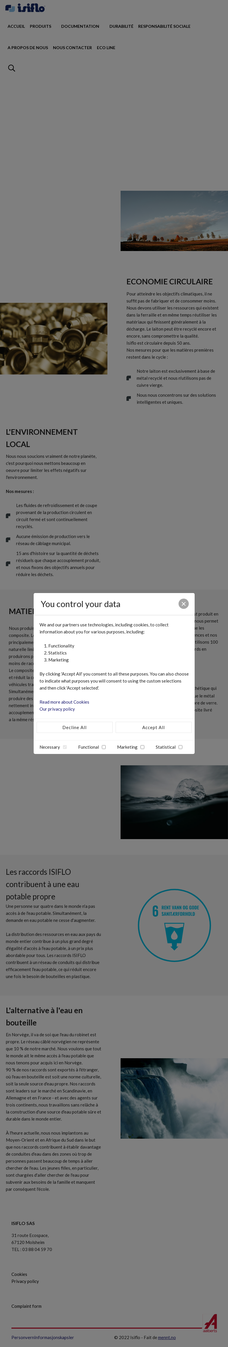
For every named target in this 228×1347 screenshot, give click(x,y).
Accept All (153, 727)
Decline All (74, 727)
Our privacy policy (57, 709)
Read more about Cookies (64, 702)
